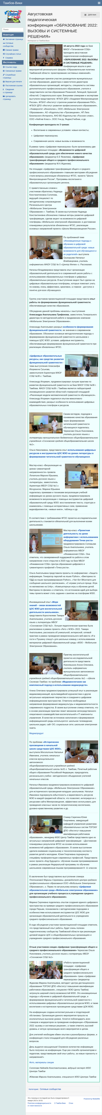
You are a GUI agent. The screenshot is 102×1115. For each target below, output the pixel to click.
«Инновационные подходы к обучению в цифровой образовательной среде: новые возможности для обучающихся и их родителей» (79, 247)
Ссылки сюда (11, 67)
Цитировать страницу (9, 97)
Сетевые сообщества (50, 1089)
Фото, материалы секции (41, 1062)
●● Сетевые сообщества (8, 44)
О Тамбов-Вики (60, 1103)
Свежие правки (11, 50)
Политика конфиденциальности (39, 1103)
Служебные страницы (9, 76)
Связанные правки (13, 71)
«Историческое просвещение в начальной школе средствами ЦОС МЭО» (45, 745)
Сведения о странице (8, 90)
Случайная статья (13, 54)
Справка (9, 58)
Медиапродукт (36, 733)
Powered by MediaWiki (92, 1099)
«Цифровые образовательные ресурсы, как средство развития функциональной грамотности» (46, 359)
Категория (33, 1089)
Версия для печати (13, 82)
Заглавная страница (14, 39)
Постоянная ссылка (13, 85)
